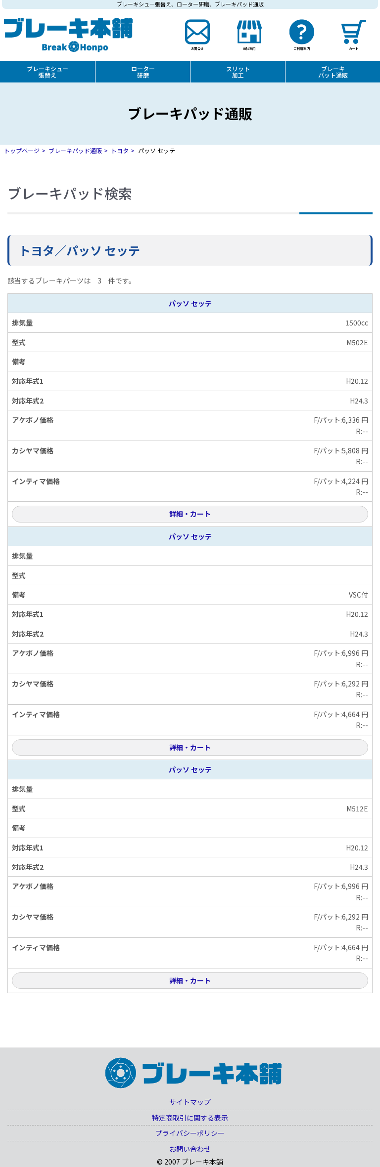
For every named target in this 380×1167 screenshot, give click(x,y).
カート (354, 47)
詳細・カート (190, 514)
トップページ (22, 150)
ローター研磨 (143, 71)
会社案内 (249, 47)
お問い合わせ (190, 1149)
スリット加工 (238, 71)
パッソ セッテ (190, 303)
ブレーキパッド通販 (75, 150)
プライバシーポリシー (190, 1133)
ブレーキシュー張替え (47, 71)
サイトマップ (190, 1102)
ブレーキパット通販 (333, 71)
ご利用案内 (301, 47)
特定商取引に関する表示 (190, 1118)
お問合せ (196, 47)
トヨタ (120, 150)
